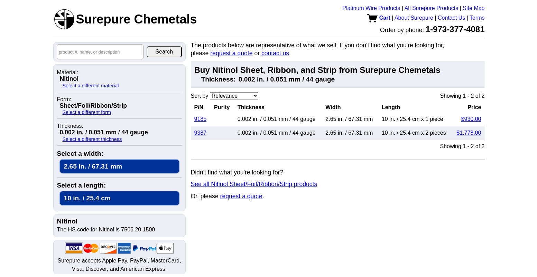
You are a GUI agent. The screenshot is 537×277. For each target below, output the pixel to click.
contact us (275, 53)
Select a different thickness (92, 139)
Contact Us (451, 18)
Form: (64, 99)
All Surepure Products (432, 8)
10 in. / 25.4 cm (87, 198)
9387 (200, 133)
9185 (200, 119)
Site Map (473, 8)
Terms (477, 18)
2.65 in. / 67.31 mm (93, 166)
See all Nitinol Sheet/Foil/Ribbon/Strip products (254, 184)
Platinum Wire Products (371, 8)
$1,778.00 (468, 133)
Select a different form (87, 112)
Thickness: (70, 126)
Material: (67, 72)
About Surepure (414, 18)
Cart (378, 18)
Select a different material (91, 85)
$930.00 (471, 119)
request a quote (231, 53)
